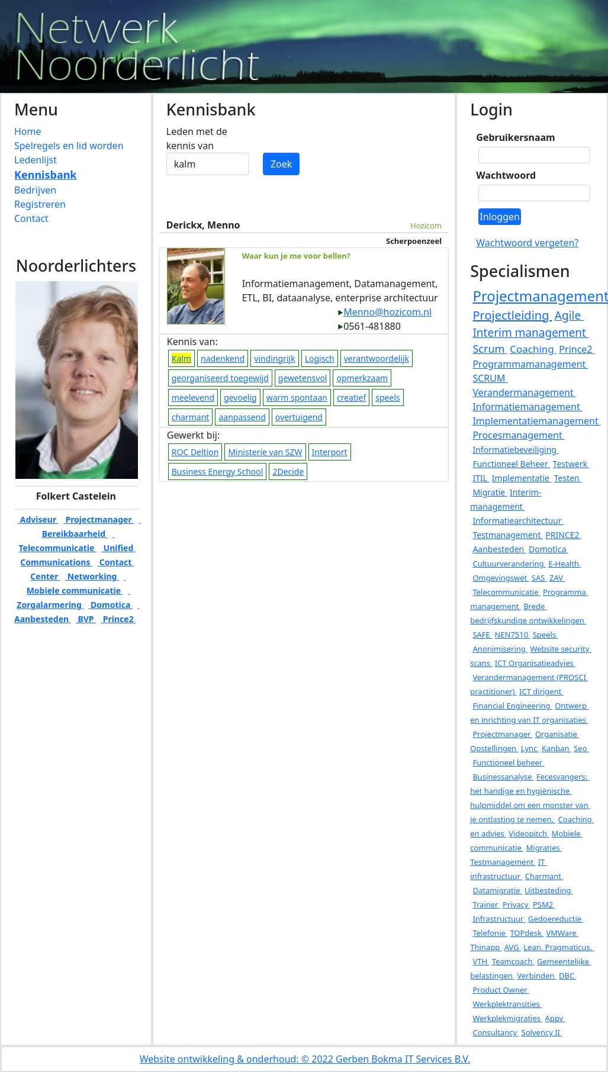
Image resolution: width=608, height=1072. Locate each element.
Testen (568, 478)
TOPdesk (526, 933)
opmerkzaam (362, 378)
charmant (191, 417)
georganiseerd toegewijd (220, 378)
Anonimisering (499, 648)
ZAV (557, 577)
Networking (92, 576)
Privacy (516, 904)
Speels (545, 634)
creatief (351, 397)
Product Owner (500, 989)
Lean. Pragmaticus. (558, 947)
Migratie (489, 492)
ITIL (480, 478)
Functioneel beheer (508, 762)
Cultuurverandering (509, 563)
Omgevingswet (500, 577)
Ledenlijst (35, 159)
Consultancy (495, 1032)
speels (387, 397)
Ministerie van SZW (265, 452)
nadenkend (223, 358)
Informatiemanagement (527, 406)
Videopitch (529, 833)
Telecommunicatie (506, 592)
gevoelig (240, 397)
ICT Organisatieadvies (535, 663)
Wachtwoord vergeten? (527, 242)
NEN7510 (512, 634)
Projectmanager (98, 519)
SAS (539, 577)
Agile (569, 315)
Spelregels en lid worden (69, 145)
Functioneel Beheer (511, 463)
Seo (581, 748)
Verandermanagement (523, 392)
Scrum (489, 349)
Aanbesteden (499, 549)
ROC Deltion (195, 452)
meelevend (193, 397)
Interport (330, 452)
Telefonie (489, 933)
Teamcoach (513, 961)
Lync (530, 748)
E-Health (564, 563)
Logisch (319, 358)
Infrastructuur (498, 918)
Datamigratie (497, 890)
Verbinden (536, 975)
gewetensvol (302, 378)
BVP (86, 618)
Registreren (40, 204)
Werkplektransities (507, 1004)
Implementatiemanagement (536, 420)
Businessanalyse (502, 776)
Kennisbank (45, 175)
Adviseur (38, 519)
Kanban (556, 748)
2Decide (288, 471)
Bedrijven (35, 190)
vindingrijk (274, 358)
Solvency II (542, 1032)
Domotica (110, 604)
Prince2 (118, 618)
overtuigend (299, 417)
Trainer (486, 904)
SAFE (482, 634)
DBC (568, 975)
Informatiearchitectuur (518, 520)
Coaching (533, 349)
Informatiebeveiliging (515, 449)
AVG (512, 947)
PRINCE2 (563, 534)
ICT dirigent (541, 691)
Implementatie (522, 478)
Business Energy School (217, 471)
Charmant (544, 876)
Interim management (530, 332)
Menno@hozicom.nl (384, 311)
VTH (480, 961)
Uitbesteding (549, 890)
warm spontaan (296, 397)
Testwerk (571, 463)
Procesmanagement (518, 435)
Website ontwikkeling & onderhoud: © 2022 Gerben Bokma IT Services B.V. (305, 1058)
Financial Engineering (512, 705)
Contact (31, 218)
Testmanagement (507, 534)
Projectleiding (512, 315)
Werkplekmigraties (507, 1018)
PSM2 (544, 904)
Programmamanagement (530, 364)
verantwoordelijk (376, 358)
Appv (555, 1018)
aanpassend (241, 417)
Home (27, 131)
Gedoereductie (555, 918)
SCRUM (489, 378)
